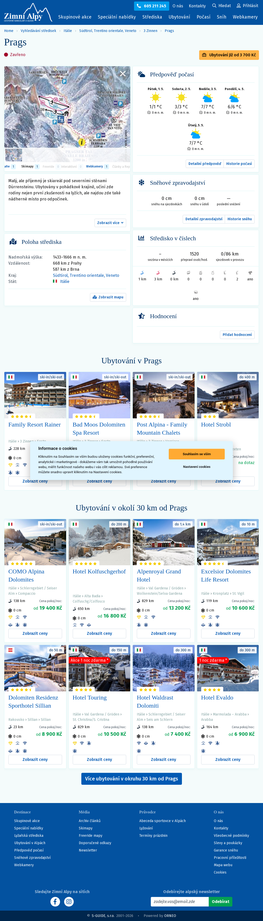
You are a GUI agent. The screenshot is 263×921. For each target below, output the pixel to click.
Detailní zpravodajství (203, 219)
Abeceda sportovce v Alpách (162, 821)
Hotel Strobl (216, 424)
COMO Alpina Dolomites (26, 575)
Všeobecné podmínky (231, 835)
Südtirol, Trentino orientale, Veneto (107, 31)
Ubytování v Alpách (29, 843)
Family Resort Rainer (34, 424)
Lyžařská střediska (28, 835)
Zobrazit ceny (35, 481)
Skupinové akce (74, 17)
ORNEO (170, 916)
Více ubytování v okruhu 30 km (131, 779)
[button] (110, 223)
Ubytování (180, 18)
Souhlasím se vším (197, 454)
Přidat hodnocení (237, 335)
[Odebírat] (220, 902)
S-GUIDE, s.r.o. (103, 916)
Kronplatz (221, 593)
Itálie (68, 31)
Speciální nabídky (117, 17)
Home (8, 31)
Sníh (223, 18)
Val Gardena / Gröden (165, 588)
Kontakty (221, 828)
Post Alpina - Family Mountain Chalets (162, 428)
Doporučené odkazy (95, 843)
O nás (218, 821)
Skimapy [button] (30, 166)
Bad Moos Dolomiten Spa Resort (99, 428)
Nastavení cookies (197, 467)
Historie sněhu (240, 219)
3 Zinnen (150, 31)
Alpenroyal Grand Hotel (159, 575)
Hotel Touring (90, 697)
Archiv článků (90, 821)
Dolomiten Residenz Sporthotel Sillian (33, 701)
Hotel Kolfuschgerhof (99, 571)
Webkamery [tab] (97, 166)
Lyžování (146, 828)
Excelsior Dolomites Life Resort (226, 575)
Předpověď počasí (29, 850)
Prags (169, 31)
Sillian (32, 720)
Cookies (220, 872)
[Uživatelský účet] (222, 6)
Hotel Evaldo (217, 697)
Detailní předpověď (205, 164)
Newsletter (88, 850)
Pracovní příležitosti (230, 858)
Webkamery (245, 17)
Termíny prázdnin (153, 835)
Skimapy (85, 828)
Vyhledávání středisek (38, 31)
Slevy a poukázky (228, 843)
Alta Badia (92, 596)
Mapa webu (223, 865)
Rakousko (16, 720)
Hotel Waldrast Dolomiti (155, 701)
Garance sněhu (226, 850)
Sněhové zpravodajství (32, 858)
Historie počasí (239, 164)
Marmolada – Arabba (230, 714)
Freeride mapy (90, 835)
